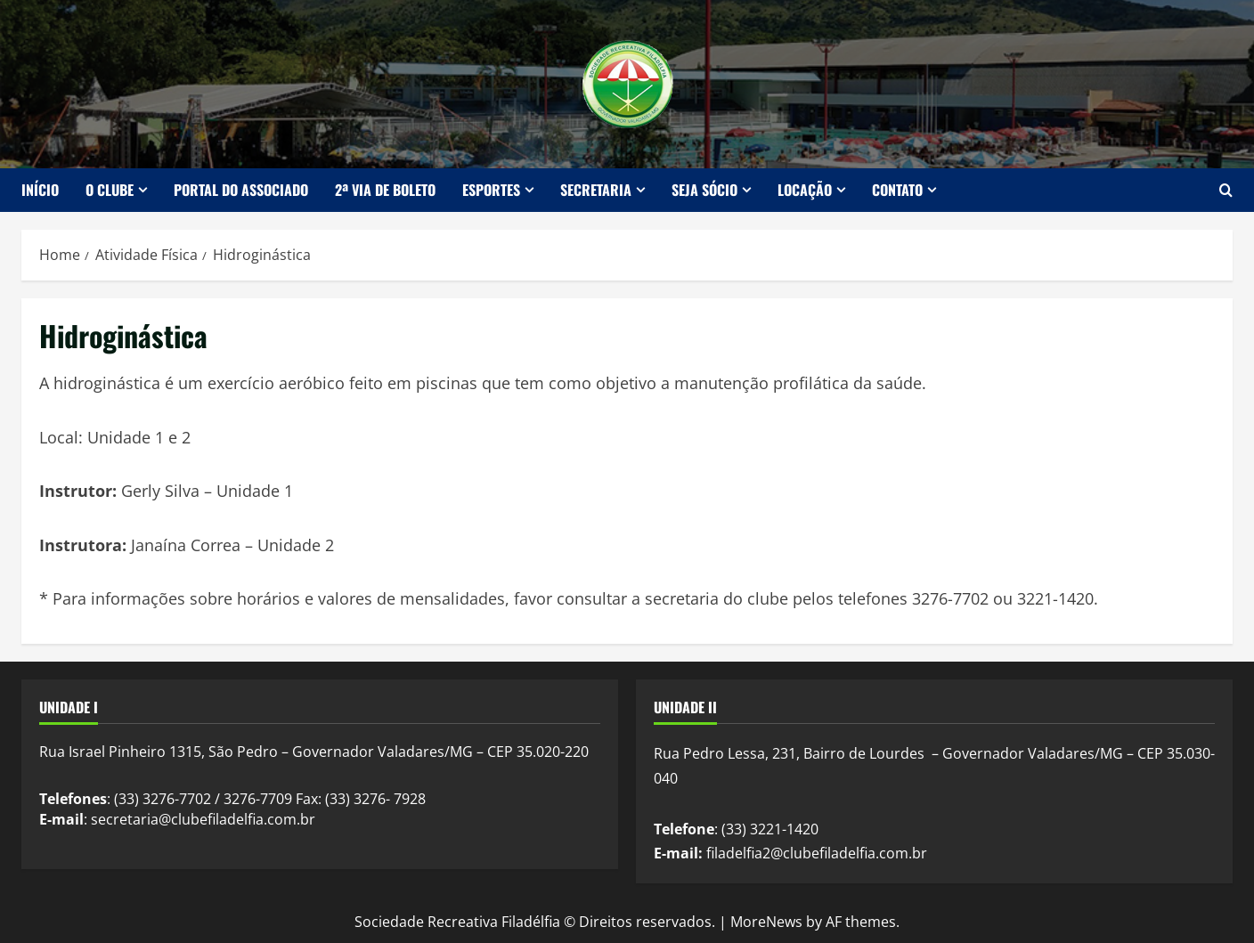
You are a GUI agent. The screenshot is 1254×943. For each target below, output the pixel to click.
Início (40, 189)
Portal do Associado (241, 189)
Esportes (491, 189)
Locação (805, 189)
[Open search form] (1226, 190)
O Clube (110, 189)
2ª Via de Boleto (385, 189)
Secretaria (595, 189)
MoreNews (766, 921)
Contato (897, 189)
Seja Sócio (704, 189)
